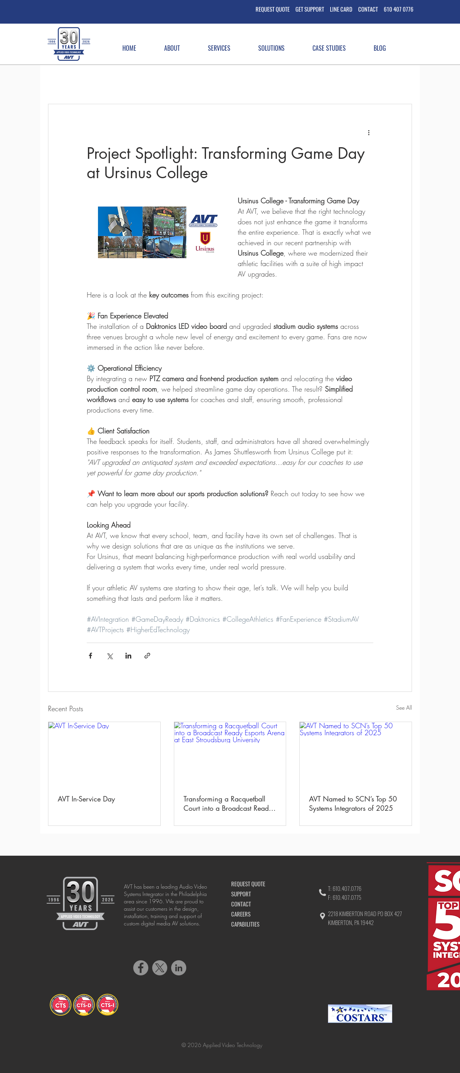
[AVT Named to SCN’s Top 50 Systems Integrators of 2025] (356, 753)
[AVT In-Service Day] (104, 753)
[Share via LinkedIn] (128, 655)
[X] (159, 967)
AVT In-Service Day (86, 798)
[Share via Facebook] (90, 655)
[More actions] (368, 132)
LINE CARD (341, 9)
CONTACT (371, 9)
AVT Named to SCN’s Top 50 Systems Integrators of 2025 (353, 803)
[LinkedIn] (178, 967)
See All (404, 707)
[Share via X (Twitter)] (109, 655)
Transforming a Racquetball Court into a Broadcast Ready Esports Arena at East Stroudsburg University (228, 803)
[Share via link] (147, 655)
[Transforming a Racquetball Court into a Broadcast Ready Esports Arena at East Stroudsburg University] (230, 753)
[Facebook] (140, 967)
